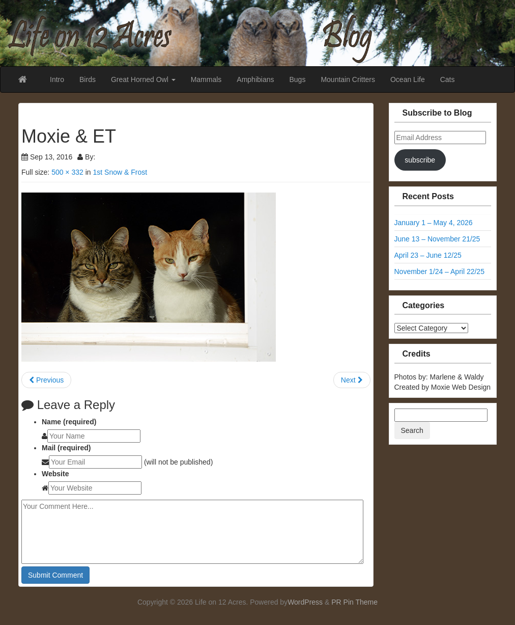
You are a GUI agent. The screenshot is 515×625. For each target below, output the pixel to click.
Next (352, 380)
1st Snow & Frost (120, 172)
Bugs (297, 79)
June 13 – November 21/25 (437, 239)
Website (55, 474)
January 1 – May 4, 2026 (433, 223)
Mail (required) (66, 448)
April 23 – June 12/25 (428, 255)
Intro (57, 79)
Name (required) (69, 422)
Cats (447, 79)
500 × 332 (67, 172)
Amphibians (255, 79)
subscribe (420, 160)
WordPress (305, 602)
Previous (46, 380)
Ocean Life (407, 79)
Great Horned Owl (143, 79)
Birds (87, 79)
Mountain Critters (348, 79)
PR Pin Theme (354, 602)
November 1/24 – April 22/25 (439, 271)
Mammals (206, 79)
